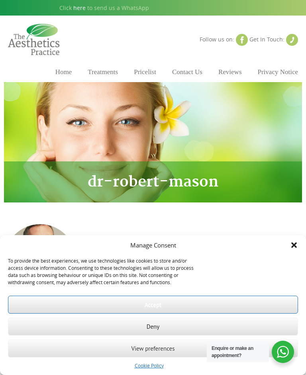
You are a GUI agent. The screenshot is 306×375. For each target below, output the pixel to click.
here (79, 8)
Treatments (103, 72)
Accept (153, 304)
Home (63, 72)
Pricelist (145, 72)
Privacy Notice (278, 72)
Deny (153, 326)
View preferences (153, 348)
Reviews (230, 72)
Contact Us (292, 40)
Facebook (242, 40)
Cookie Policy (149, 365)
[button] (294, 245)
